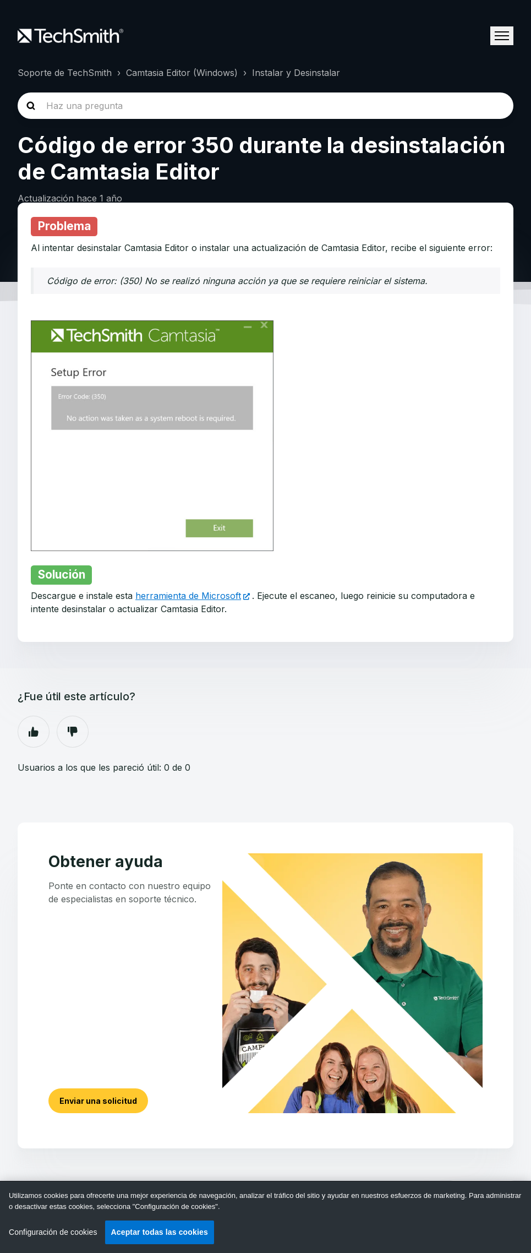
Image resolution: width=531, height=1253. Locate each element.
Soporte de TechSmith (65, 72)
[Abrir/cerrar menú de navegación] (501, 35)
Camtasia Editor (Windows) (182, 72)
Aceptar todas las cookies (159, 1232)
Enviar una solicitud (98, 1100)
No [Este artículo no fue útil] (73, 732)
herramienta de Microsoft (188, 595)
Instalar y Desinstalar (296, 72)
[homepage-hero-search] (265, 105)
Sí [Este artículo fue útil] (34, 732)
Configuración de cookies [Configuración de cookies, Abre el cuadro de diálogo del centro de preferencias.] (53, 1232)
